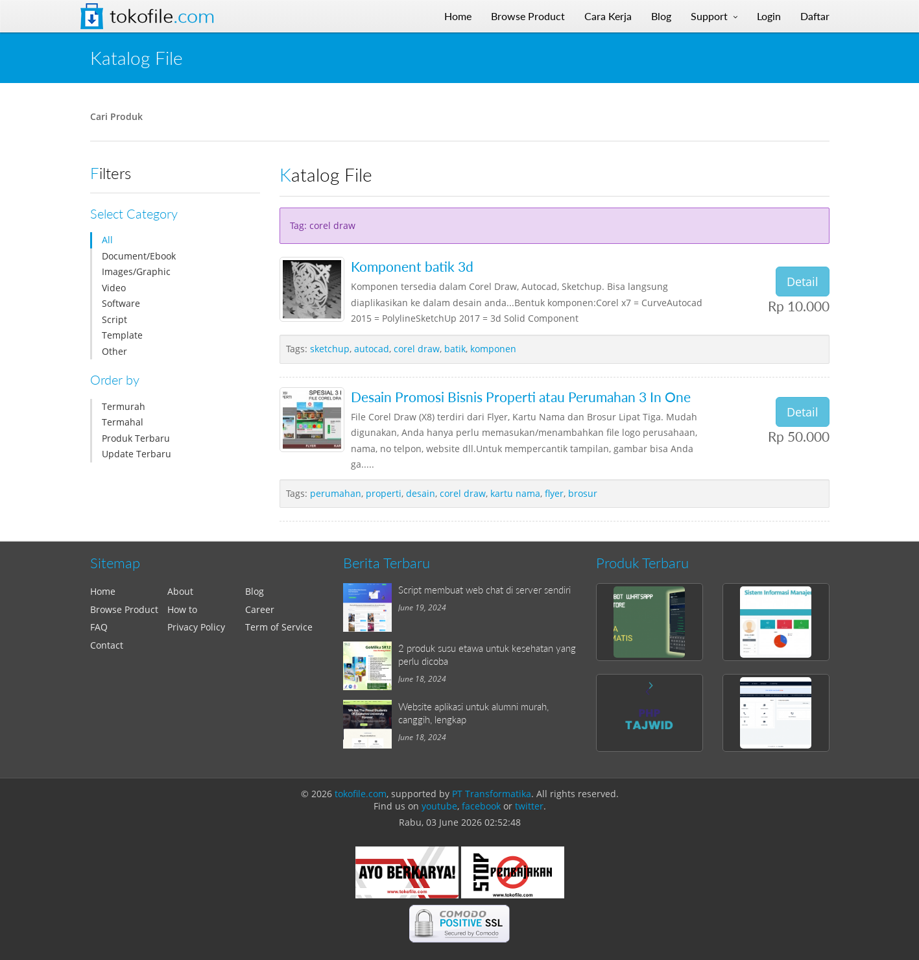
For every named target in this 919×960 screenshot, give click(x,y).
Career (259, 609)
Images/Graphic (136, 271)
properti (383, 493)
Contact (106, 645)
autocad (371, 348)
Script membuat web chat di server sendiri (484, 589)
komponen (493, 348)
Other (114, 351)
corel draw (417, 348)
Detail (802, 281)
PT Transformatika (491, 793)
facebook (481, 806)
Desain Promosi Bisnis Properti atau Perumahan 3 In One (521, 397)
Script (114, 319)
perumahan (335, 493)
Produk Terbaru (136, 438)
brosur (582, 493)
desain (420, 493)
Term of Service (279, 627)
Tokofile (162, 16)
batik (455, 348)
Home (102, 591)
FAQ (99, 627)
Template (122, 335)
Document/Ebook (139, 256)
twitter (529, 806)
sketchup (330, 348)
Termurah (123, 406)
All (107, 240)
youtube (439, 806)
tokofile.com (361, 793)
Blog (254, 591)
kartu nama (515, 493)
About (180, 591)
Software (121, 303)
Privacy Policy (196, 627)
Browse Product (124, 609)
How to (182, 609)
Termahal (122, 422)
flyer (554, 493)
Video (114, 288)
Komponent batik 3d (412, 266)
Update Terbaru (136, 454)
